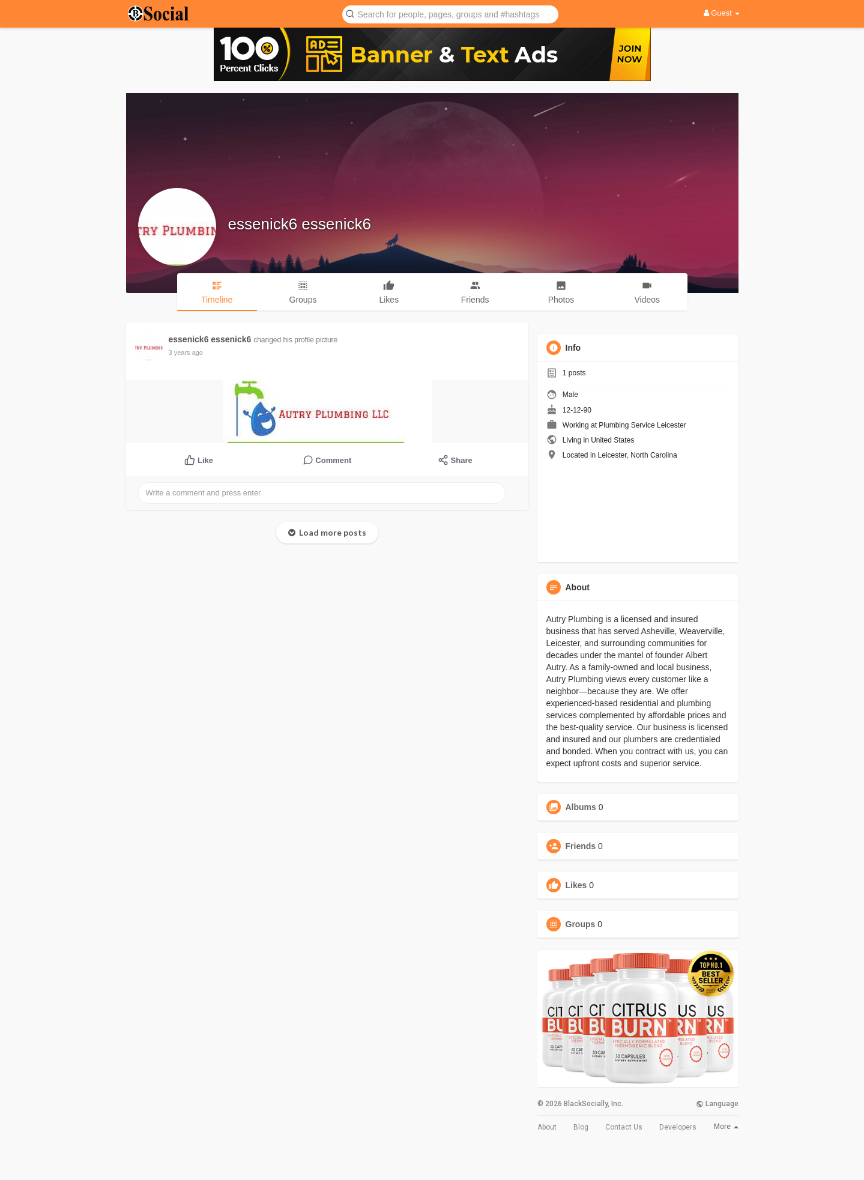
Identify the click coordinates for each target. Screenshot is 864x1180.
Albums (581, 807)
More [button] (726, 1126)
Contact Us (623, 1127)
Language (717, 1103)
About (547, 1127)
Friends (581, 846)
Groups (581, 924)
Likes (576, 885)
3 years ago (186, 352)
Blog (580, 1127)
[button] (450, 13)
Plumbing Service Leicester (642, 425)
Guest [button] (722, 12)
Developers (677, 1127)
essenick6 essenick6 (299, 224)
